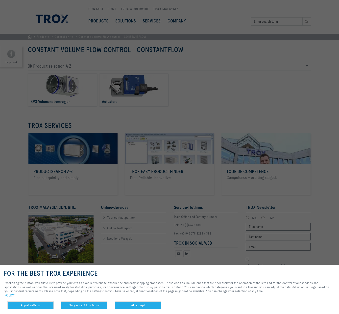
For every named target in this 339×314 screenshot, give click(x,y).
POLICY (9, 295)
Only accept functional (84, 305)
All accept (138, 305)
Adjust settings (31, 305)
